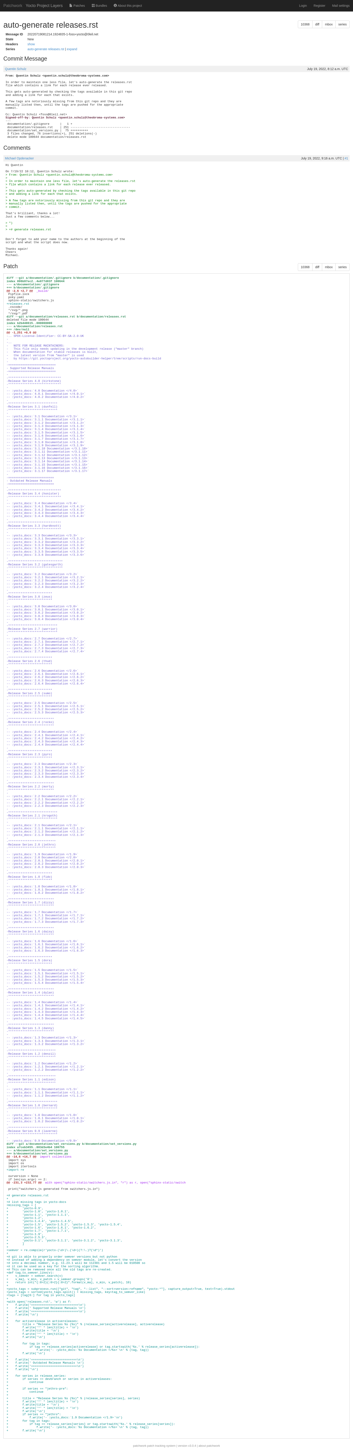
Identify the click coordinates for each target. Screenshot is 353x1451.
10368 (305, 24)
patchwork (139, 1445)
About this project (128, 5)
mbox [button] (329, 24)
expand (72, 49)
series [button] (342, 24)
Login (303, 5)
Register (319, 5)
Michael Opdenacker (19, 158)
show (31, 44)
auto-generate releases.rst (46, 49)
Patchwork (12, 5)
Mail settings (341, 5)
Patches (77, 5)
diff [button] (317, 24)
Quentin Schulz (15, 69)
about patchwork (209, 1445)
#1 (346, 158)
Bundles (99, 5)
